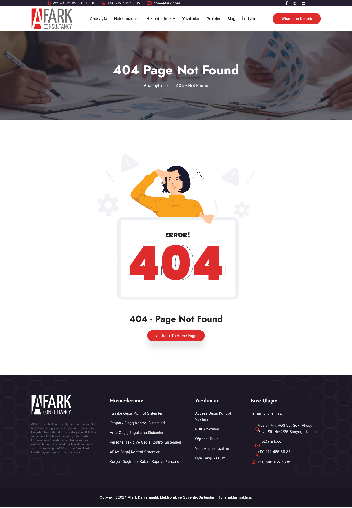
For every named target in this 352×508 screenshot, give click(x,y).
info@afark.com (166, 3)
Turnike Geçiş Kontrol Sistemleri (136, 414)
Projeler (214, 18)
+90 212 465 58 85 (124, 3)
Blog (231, 18)
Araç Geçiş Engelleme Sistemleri (137, 433)
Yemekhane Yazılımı (212, 449)
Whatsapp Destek (296, 18)
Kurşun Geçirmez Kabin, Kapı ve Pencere (144, 462)
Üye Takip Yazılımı (210, 459)
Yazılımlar (191, 18)
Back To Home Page (176, 336)
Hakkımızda (125, 18)
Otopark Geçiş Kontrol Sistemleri (137, 423)
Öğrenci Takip (207, 439)
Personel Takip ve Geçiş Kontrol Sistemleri (145, 443)
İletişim (248, 18)
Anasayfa (98, 18)
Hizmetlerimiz (159, 18)
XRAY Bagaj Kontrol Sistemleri (135, 452)
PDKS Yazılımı (207, 430)
